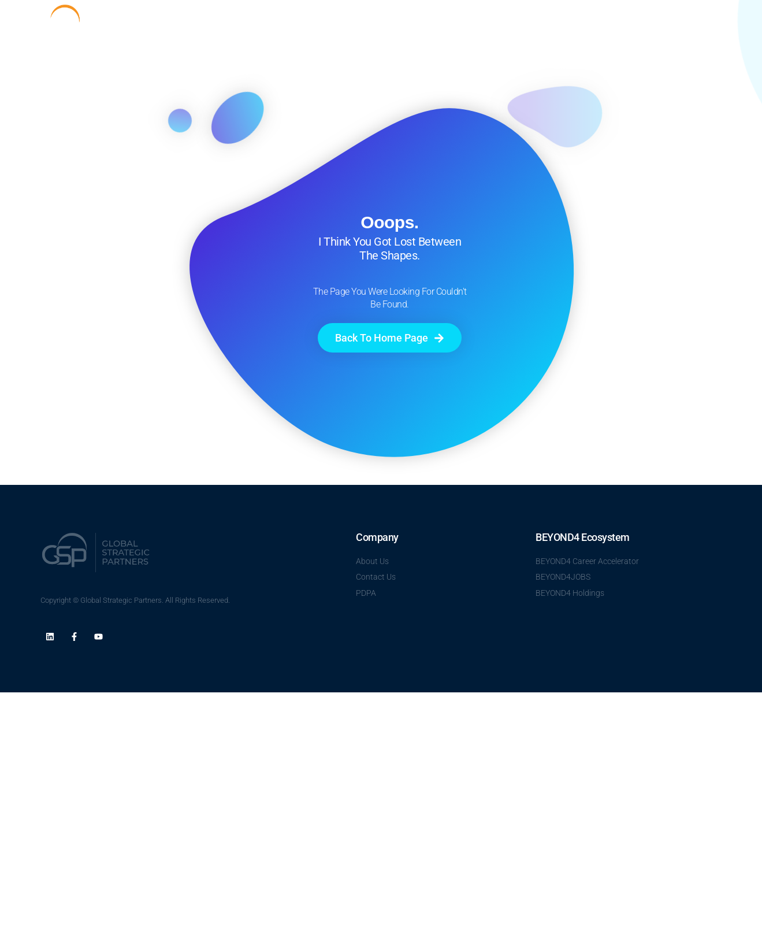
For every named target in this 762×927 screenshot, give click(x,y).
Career (649, 23)
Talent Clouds (594, 23)
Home (489, 23)
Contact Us (698, 23)
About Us (533, 23)
